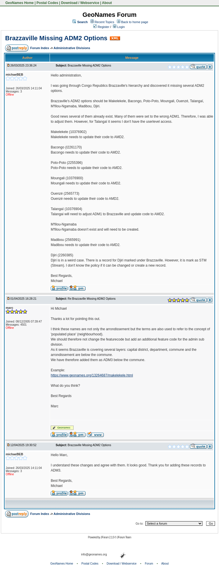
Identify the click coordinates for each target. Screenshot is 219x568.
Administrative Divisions (72, 48)
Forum (149, 563)
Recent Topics (104, 22)
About (107, 3)
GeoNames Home (19, 3)
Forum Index (40, 48)
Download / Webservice (80, 3)
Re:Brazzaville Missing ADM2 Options (91, 298)
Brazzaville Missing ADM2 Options (56, 38)
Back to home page (134, 22)
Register (101, 27)
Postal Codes (47, 3)
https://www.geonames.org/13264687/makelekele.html (92, 375)
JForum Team (124, 537)
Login (119, 27)
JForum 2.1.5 (108, 537)
